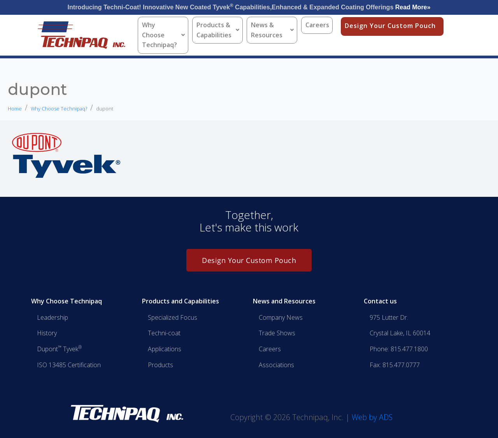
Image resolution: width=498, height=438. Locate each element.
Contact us (380, 301)
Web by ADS (372, 417)
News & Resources (272, 30)
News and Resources (284, 301)
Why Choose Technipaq (66, 301)
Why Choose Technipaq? (163, 35)
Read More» (413, 7)
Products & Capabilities (217, 30)
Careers (317, 25)
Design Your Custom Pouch (390, 25)
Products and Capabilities (180, 301)
